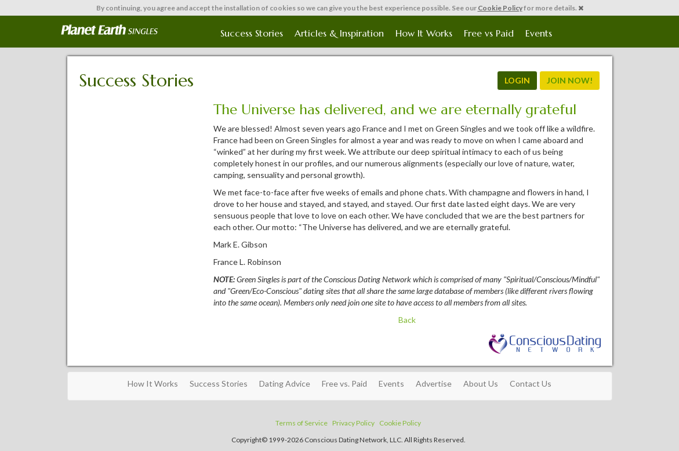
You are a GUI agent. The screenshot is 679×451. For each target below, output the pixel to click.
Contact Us (530, 383)
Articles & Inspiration (339, 33)
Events (538, 33)
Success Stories (251, 33)
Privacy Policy (353, 423)
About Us (480, 383)
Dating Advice (284, 383)
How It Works (423, 33)
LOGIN (517, 80)
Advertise (434, 383)
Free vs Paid (489, 33)
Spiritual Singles (109, 30)
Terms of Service (301, 423)
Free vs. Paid (344, 383)
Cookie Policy (500, 7)
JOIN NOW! (570, 80)
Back (407, 320)
